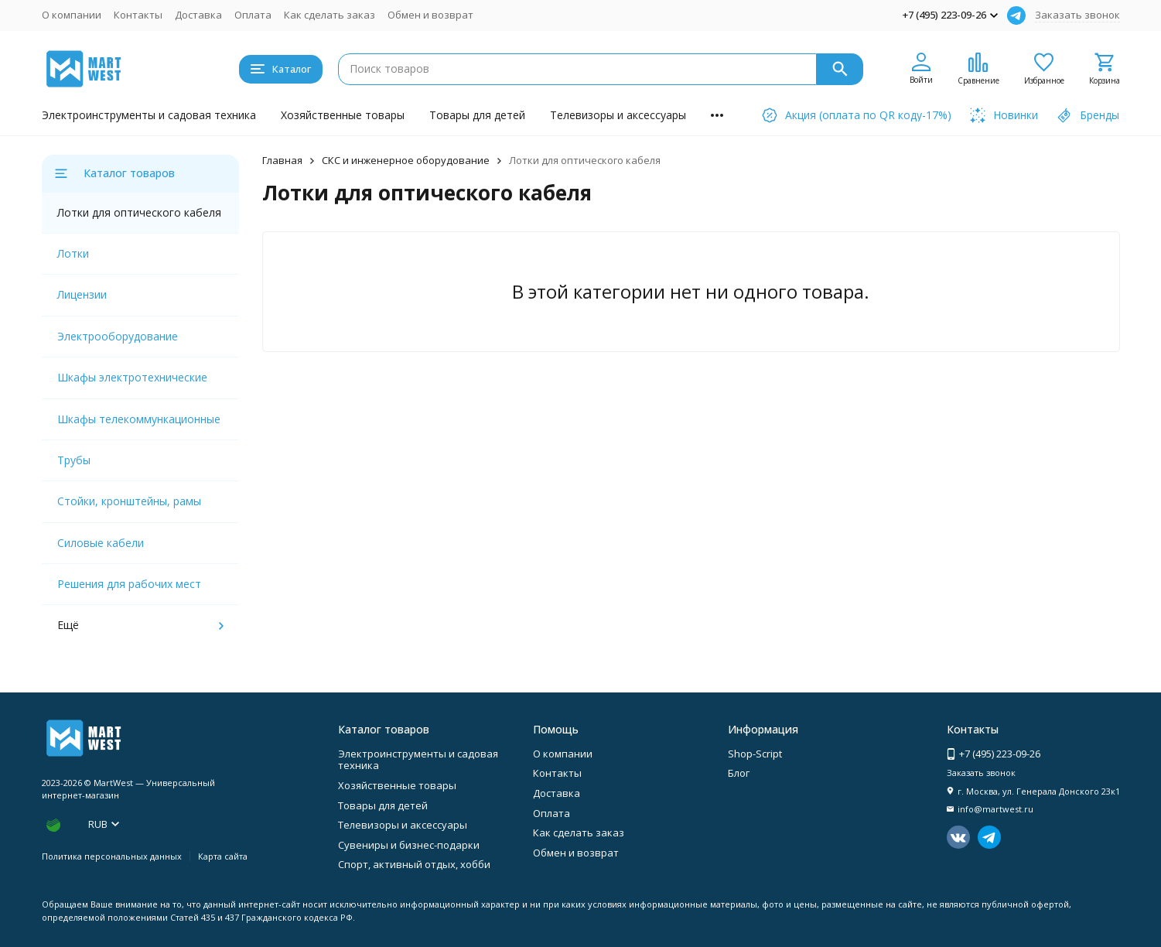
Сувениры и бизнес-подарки (409, 845)
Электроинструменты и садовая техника (149, 115)
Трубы (73, 460)
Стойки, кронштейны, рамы (129, 501)
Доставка (198, 15)
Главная (282, 160)
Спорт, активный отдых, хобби (414, 864)
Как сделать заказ (329, 15)
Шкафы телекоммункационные (138, 419)
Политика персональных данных (112, 856)
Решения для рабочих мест (129, 583)
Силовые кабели (100, 542)
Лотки (73, 253)
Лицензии (82, 294)
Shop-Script (755, 754)
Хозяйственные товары (343, 115)
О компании (71, 15)
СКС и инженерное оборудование (406, 160)
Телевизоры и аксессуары (618, 115)
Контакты (138, 15)
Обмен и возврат (430, 15)
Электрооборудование (117, 336)
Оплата (252, 15)
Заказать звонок (1077, 15)
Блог (739, 773)
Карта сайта (223, 856)
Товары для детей (477, 115)
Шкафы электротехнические (132, 377)
